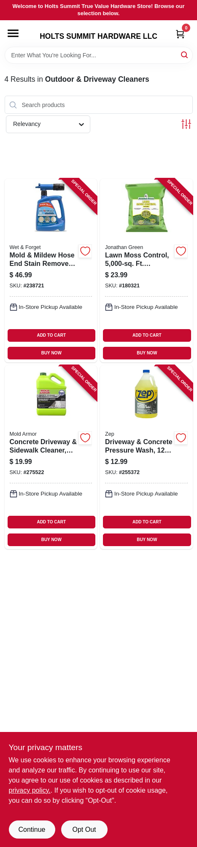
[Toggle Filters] (186, 124)
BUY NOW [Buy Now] (51, 353)
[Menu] (13, 33)
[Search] (185, 55)
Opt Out (84, 829)
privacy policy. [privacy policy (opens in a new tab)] (30, 790)
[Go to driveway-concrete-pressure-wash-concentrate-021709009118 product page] (146, 457)
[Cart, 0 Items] (180, 33)
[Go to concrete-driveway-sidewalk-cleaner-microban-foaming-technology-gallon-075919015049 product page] (51, 457)
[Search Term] (99, 55)
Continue (31, 829)
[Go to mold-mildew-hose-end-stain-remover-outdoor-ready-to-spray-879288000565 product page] (51, 270)
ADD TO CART (51, 335)
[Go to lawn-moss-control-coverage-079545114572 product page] (146, 270)
